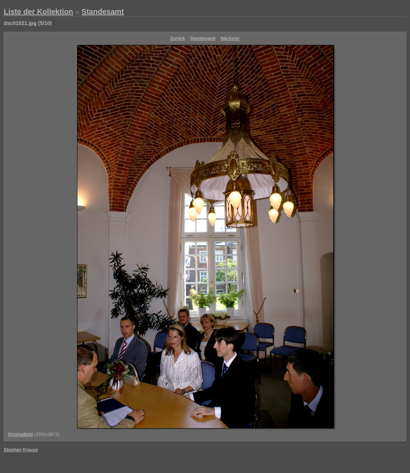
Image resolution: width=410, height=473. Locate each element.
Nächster (230, 38)
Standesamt (103, 11)
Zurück (177, 38)
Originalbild (20, 434)
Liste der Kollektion (38, 11)
